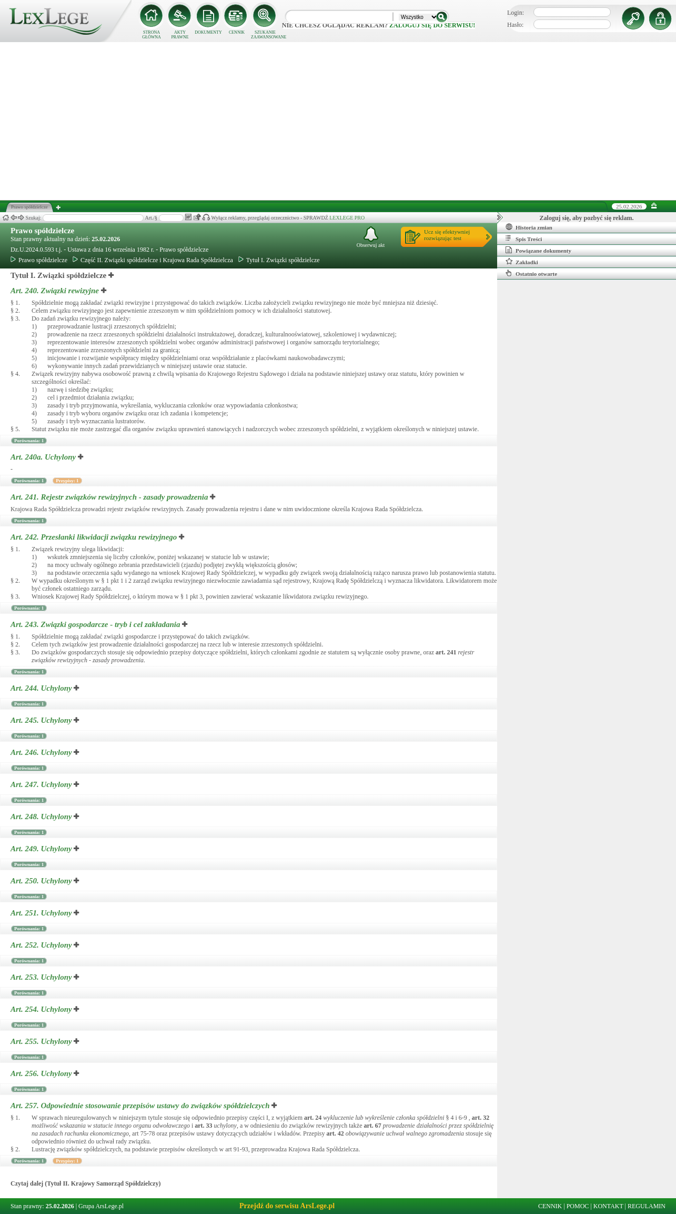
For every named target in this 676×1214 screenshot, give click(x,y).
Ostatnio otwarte (531, 273)
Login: (515, 12)
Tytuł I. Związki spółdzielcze (279, 260)
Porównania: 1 (29, 440)
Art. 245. (42, 720)
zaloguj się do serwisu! (432, 25)
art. (446, 652)
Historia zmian (529, 227)
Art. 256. (42, 1073)
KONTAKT (608, 1206)
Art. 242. (95, 537)
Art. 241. (110, 497)
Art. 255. (42, 1041)
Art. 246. (42, 752)
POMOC (578, 1206)
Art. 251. (42, 913)
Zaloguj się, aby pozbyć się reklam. (587, 218)
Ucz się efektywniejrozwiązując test (447, 234)
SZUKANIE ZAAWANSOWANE (265, 34)
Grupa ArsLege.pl (101, 1206)
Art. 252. (42, 945)
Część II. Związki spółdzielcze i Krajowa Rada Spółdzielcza (153, 260)
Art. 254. (42, 1009)
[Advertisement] (338, 121)
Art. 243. (96, 624)
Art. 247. (42, 784)
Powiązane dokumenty (538, 250)
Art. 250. (42, 881)
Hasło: (515, 24)
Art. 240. (56, 290)
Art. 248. (42, 816)
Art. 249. (42, 848)
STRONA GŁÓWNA (151, 34)
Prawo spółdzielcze (42, 230)
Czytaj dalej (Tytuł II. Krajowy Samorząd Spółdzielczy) (85, 1183)
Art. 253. (42, 977)
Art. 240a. (44, 457)
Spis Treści (524, 238)
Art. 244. (42, 688)
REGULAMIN (646, 1206)
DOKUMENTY (208, 32)
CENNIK (237, 32)
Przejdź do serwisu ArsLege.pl (287, 1206)
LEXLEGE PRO (347, 218)
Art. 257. (141, 1105)
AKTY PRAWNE (179, 34)
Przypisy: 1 (67, 480)
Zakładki (522, 261)
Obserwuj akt (371, 237)
